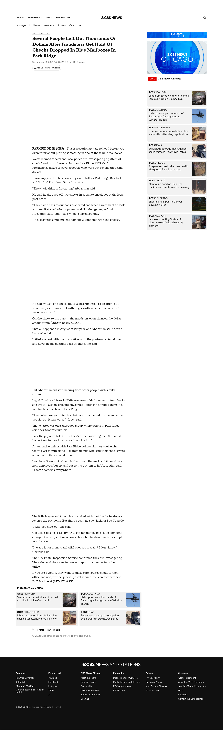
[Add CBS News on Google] (46, 67)
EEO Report (119, 690)
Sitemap (85, 699)
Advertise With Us (90, 690)
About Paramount (187, 678)
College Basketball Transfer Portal (30, 691)
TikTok (51, 690)
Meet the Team (88, 678)
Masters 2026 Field (25, 686)
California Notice (154, 682)
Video (72, 25)
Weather (49, 25)
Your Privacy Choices (156, 686)
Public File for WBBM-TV (125, 678)
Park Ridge (53, 630)
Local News (35, 18)
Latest (21, 18)
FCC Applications (122, 686)
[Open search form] (204, 17)
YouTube (52, 678)
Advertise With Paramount (191, 682)
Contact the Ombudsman (190, 699)
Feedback (183, 695)
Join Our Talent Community (192, 686)
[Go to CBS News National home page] (111, 17)
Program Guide (88, 682)
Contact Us (86, 686)
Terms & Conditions (90, 695)
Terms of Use (152, 690)
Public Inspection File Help (126, 682)
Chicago (21, 25)
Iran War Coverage (25, 678)
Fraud (40, 630)
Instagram (53, 686)
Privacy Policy (153, 678)
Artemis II (20, 682)
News (36, 25)
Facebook (53, 682)
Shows (60, 18)
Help (180, 690)
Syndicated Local (41, 33)
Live (49, 17)
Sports (61, 25)
